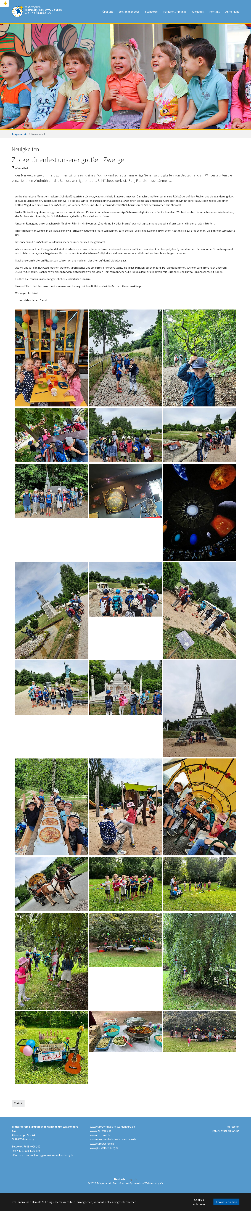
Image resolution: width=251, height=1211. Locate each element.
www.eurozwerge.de (102, 1143)
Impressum (232, 1126)
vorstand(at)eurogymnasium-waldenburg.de (46, 1155)
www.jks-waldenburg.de (104, 1148)
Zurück (18, 1103)
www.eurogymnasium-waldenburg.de (112, 1126)
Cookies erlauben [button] (226, 1202)
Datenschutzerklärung (225, 1131)
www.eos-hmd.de (100, 1135)
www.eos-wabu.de (100, 1131)
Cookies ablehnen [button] (199, 1202)
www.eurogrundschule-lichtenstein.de (113, 1139)
